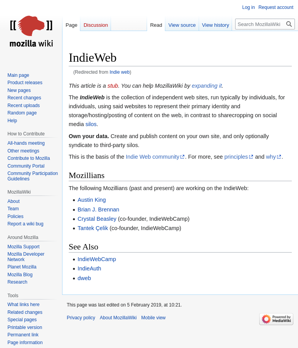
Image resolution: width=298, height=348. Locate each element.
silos (91, 124)
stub (112, 86)
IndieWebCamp (97, 259)
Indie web (119, 72)
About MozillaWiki (118, 317)
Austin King (92, 200)
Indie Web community (152, 157)
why (271, 157)
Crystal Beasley (97, 219)
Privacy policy (81, 317)
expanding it (207, 86)
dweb (84, 278)
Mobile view (153, 317)
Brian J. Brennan (98, 209)
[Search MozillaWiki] (265, 24)
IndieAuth (89, 268)
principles (236, 157)
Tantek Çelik (93, 228)
